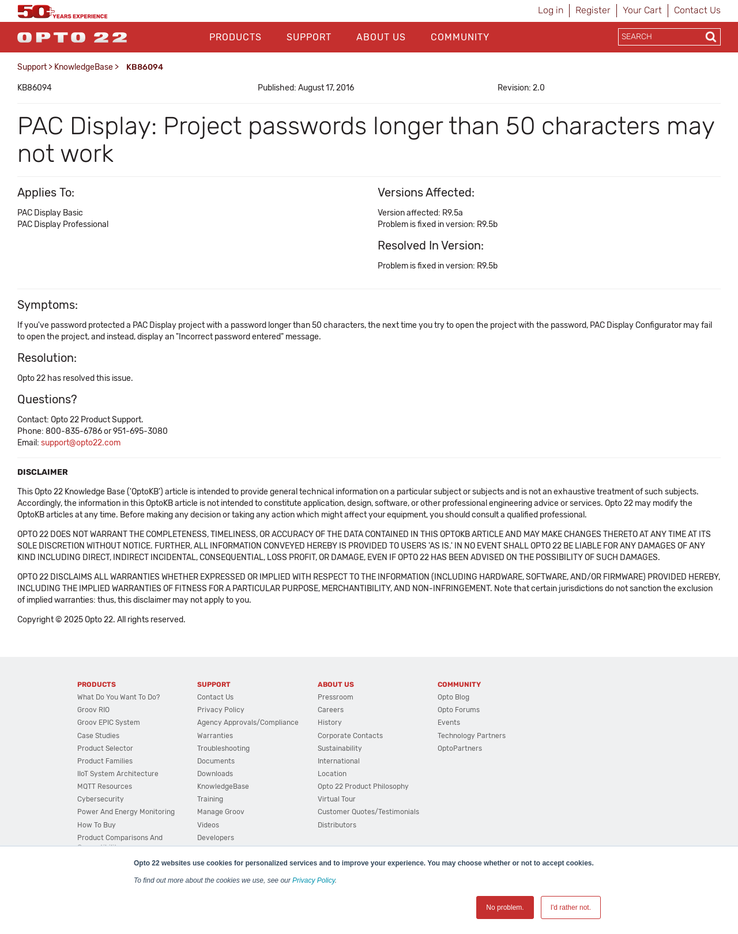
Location (332, 774)
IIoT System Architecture (118, 774)
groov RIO (93, 710)
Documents (216, 761)
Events (449, 723)
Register (593, 10)
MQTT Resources (104, 786)
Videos (208, 825)
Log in (550, 10)
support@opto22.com (81, 443)
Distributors (337, 825)
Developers (215, 838)
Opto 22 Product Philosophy (363, 786)
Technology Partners (472, 736)
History (330, 723)
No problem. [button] (505, 907)
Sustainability (340, 748)
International (339, 761)
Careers (331, 710)
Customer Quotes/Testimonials (368, 812)
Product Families (105, 761)
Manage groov (220, 812)
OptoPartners (460, 748)
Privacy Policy (313, 880)
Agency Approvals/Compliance (248, 723)
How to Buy (96, 825)
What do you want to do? (118, 697)
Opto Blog (453, 697)
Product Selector (105, 748)
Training (210, 799)
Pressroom (335, 697)
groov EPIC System (108, 723)
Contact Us (697, 10)
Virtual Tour (337, 799)
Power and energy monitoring (126, 812)
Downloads (215, 774)
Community (460, 37)
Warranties (215, 736)
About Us (381, 37)
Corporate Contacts (350, 736)
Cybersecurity (100, 799)
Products (235, 37)
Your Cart (642, 10)
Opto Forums (459, 710)
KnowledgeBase (83, 67)
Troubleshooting (223, 748)
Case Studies (98, 736)
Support (309, 37)
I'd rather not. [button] (571, 907)
